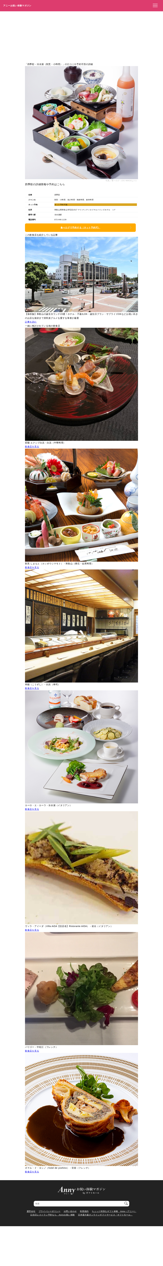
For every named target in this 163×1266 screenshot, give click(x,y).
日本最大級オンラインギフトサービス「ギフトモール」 (105, 1215)
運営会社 (31, 1211)
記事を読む (31, 322)
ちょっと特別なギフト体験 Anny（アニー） (114, 1211)
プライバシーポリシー (49, 1211)
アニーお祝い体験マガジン (17, 5)
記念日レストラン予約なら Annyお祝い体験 (52, 1215)
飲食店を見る (32, 446)
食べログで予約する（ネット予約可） (80, 227)
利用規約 (84, 1211)
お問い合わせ (70, 1211)
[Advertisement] (81, 35)
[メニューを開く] (154, 5)
